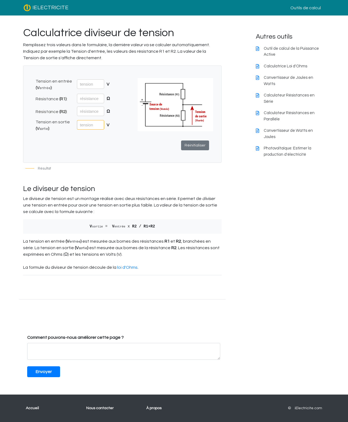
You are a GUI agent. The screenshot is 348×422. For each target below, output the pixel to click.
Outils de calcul (305, 8)
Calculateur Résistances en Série (289, 98)
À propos (153, 408)
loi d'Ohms (127, 267)
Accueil (32, 408)
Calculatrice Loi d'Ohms (285, 66)
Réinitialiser (195, 145)
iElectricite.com (308, 408)
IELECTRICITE (46, 8)
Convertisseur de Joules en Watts (288, 81)
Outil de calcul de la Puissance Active (291, 51)
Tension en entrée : (54, 84)
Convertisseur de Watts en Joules (288, 134)
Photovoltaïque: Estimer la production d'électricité (287, 151)
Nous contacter (100, 408)
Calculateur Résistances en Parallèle (289, 116)
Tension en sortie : (53, 125)
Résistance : (51, 99)
